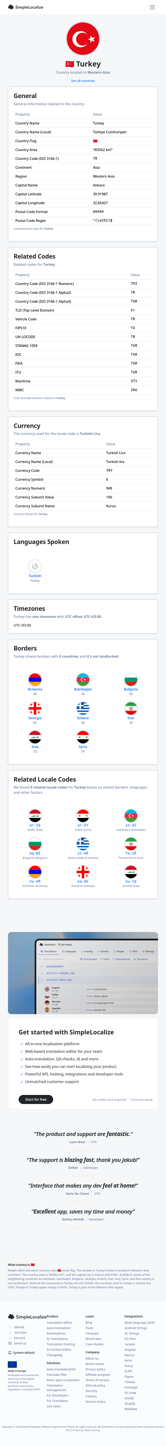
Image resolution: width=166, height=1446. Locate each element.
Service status (95, 1402)
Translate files (57, 1375)
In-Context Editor (59, 1349)
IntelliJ (129, 1398)
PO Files (130, 1339)
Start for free (35, 1099)
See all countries (83, 81)
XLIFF (128, 1371)
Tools (89, 1328)
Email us (17, 1343)
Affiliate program (98, 1375)
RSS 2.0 (70, 1430)
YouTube (17, 1332)
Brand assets (95, 1364)
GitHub (16, 1327)
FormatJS (130, 1387)
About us (92, 1358)
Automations (56, 1333)
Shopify (129, 1403)
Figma (128, 1376)
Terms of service (97, 1380)
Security (91, 1391)
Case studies (95, 1344)
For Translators (57, 1401)
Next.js (129, 1355)
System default (21, 1353)
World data (94, 1339)
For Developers (58, 1395)
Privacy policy (95, 1369)
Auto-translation (58, 1328)
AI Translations (57, 1339)
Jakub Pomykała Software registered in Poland (48, 1426)
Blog (89, 1322)
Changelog (54, 1355)
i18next (129, 1382)
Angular (130, 1349)
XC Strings (131, 1333)
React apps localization (63, 1380)
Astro (128, 1360)
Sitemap (95, 1430)
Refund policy (95, 1385)
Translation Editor (59, 1322)
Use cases (54, 1406)
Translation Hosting (61, 1344)
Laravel (129, 1344)
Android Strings (135, 1328)
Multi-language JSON (139, 1322)
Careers (91, 1396)
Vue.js (128, 1366)
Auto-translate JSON (61, 1369)
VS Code (130, 1393)
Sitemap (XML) (83, 1430)
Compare (92, 1333)
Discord (16, 1338)
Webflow (130, 1409)
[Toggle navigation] (152, 7)
